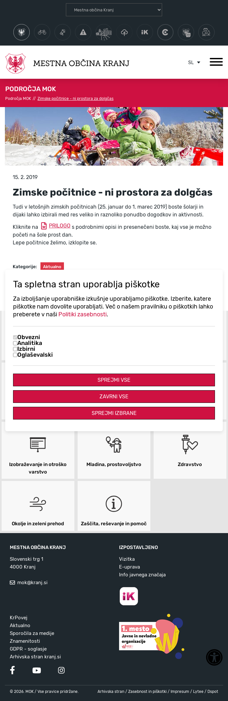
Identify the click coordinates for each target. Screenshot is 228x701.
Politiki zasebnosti (82, 314)
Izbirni (26, 349)
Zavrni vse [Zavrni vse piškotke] (114, 396)
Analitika (29, 343)
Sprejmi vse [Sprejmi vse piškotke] (114, 380)
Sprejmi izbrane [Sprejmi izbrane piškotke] (114, 413)
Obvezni (28, 337)
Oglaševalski (35, 355)
